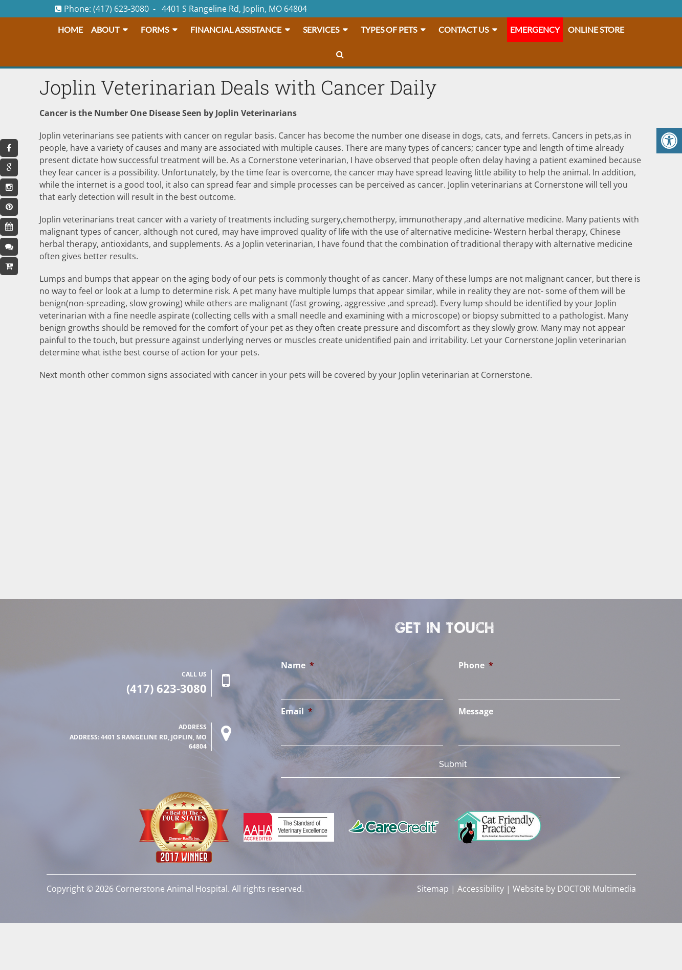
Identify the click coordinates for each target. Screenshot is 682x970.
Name (297, 665)
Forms (155, 29)
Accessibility (480, 888)
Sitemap (433, 888)
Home (70, 29)
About (105, 29)
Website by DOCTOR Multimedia (574, 888)
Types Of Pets (389, 29)
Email (297, 711)
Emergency (535, 29)
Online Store (596, 29)
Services (321, 29)
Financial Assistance (235, 29)
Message (475, 711)
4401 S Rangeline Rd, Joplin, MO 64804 (234, 8)
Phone (475, 665)
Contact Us (463, 29)
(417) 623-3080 (121, 8)
